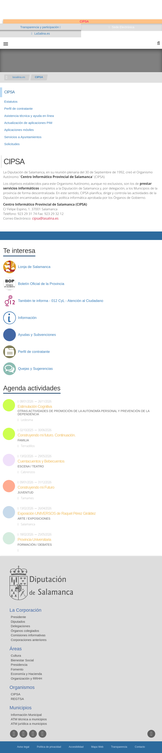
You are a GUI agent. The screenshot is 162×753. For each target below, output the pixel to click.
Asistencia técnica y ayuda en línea (29, 116)
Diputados (18, 621)
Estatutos (11, 101)
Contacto (140, 746)
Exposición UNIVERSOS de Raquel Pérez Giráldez (57, 513)
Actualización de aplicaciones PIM (28, 123)
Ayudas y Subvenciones (37, 335)
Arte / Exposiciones (34, 518)
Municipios (21, 707)
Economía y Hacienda (26, 674)
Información (27, 318)
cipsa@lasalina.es (45, 218)
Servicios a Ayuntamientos (23, 137)
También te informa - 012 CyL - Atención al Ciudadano (60, 301)
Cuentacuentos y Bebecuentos (41, 461)
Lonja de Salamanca (34, 267)
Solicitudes (12, 144)
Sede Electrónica (122, 27)
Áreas (16, 648)
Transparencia (119, 746)
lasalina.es (18, 77)
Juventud (25, 492)
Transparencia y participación (40, 27)
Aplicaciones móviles (19, 130)
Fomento (17, 669)
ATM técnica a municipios (29, 719)
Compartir (5, 235)
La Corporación (25, 610)
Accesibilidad (76, 746)
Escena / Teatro (31, 466)
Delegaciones (20, 626)
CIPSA (39, 77)
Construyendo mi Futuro (36, 487)
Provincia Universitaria (34, 539)
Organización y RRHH (26, 678)
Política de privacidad (49, 746)
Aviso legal (23, 746)
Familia (23, 440)
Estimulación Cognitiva (35, 406)
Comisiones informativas (28, 635)
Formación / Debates (35, 544)
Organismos (22, 687)
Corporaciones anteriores (28, 640)
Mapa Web (97, 746)
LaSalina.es (41, 33)
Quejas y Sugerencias (35, 369)
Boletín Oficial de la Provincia (41, 284)
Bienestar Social (22, 660)
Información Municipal (26, 715)
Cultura (16, 655)
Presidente (18, 617)
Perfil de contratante (18, 108)
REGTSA (17, 699)
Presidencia (19, 664)
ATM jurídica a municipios (29, 723)
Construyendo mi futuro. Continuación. (46, 435)
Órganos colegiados (25, 630)
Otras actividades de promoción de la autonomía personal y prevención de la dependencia (84, 412)
